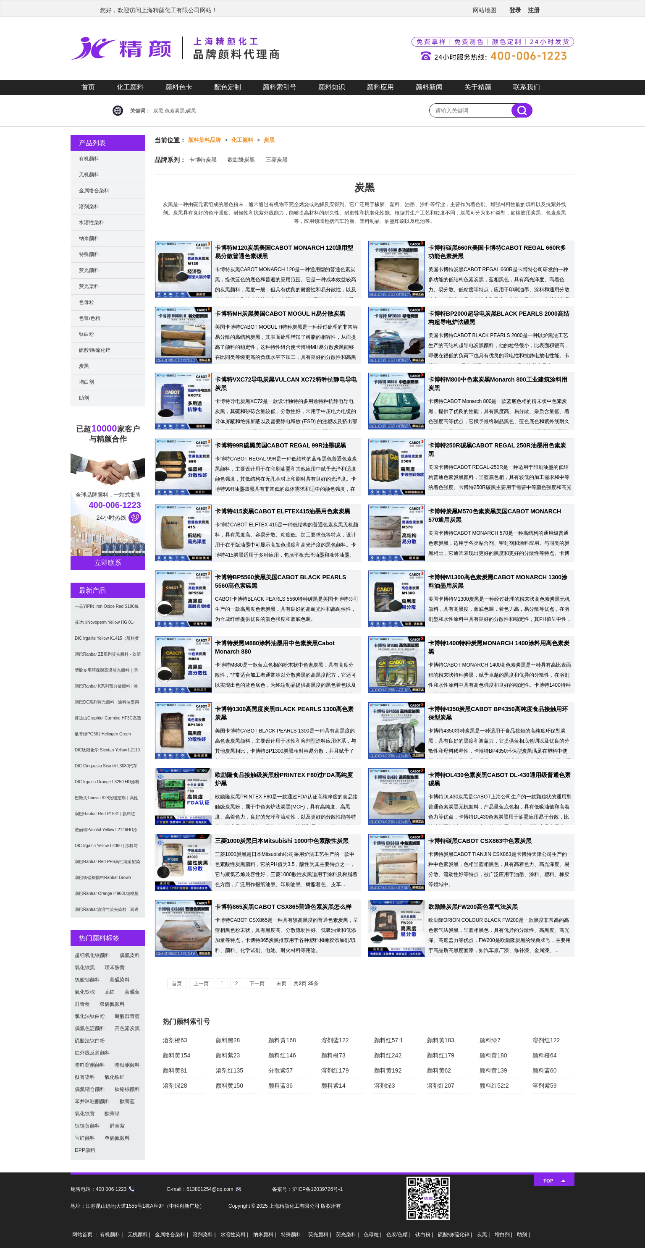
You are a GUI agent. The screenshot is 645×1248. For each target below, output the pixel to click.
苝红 (110, 992)
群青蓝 (82, 1004)
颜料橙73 (333, 1055)
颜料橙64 (544, 1055)
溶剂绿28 (175, 1085)
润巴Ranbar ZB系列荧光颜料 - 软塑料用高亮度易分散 (108, 657)
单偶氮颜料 (117, 1138)
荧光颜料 (89, 270)
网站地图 (484, 10)
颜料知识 (331, 87)
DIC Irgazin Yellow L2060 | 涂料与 (106, 845)
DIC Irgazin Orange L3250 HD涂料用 (107, 785)
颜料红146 (282, 1055)
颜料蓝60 (544, 1070)
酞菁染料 (85, 1077)
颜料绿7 (490, 1040)
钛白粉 (86, 334)
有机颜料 (89, 159)
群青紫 (117, 1126)
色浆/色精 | (399, 1235)
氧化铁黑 (85, 968)
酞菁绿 (112, 1114)
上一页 (201, 983)
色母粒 (86, 302)
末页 (281, 983)
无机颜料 (89, 175)
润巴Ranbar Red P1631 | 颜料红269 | (105, 816)
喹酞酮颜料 (127, 1065)
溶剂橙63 (175, 1040)
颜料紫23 (228, 1055)
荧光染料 (89, 286)
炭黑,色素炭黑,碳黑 (174, 111)
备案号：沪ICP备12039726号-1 (307, 1189)
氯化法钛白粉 (90, 1016)
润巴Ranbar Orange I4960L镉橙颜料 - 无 (107, 896)
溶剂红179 (335, 1070)
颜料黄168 (282, 1040)
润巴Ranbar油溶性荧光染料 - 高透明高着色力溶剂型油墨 (107, 912)
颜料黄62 (439, 1070)
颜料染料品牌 (204, 140)
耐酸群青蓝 (127, 1016)
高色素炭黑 (127, 1028)
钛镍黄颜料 (87, 1126)
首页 (88, 87)
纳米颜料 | (265, 1235)
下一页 (257, 983)
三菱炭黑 (277, 160)
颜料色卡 (178, 87)
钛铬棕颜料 (127, 1089)
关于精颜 (477, 87)
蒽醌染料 (120, 980)
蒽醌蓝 (132, 992)
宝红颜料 (85, 1138)
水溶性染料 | (235, 1235)
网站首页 (82, 1235)
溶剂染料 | (205, 1235)
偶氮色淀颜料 (90, 1028)
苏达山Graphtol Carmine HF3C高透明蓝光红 (108, 721)
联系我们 (526, 87)
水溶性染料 (91, 222)
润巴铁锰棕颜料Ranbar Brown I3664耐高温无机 (103, 880)
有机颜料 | (112, 1235)
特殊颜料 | (293, 1235)
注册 (534, 10)
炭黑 (269, 140)
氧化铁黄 (85, 1114)
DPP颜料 (85, 1150)
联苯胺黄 (115, 968)
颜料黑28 (228, 1040)
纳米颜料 (89, 238)
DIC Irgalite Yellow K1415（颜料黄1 (107, 641)
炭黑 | (484, 1235)
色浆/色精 (89, 318)
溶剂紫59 (544, 1085)
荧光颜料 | (320, 1235)
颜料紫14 (333, 1085)
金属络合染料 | (172, 1235)
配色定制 (227, 87)
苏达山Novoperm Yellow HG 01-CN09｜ (104, 625)
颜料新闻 (429, 87)
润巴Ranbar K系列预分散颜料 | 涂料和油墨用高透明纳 (106, 689)
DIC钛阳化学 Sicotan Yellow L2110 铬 (107, 753)
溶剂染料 (89, 206)
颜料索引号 (279, 87)
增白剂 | (504, 1235)
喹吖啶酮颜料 (90, 1065)
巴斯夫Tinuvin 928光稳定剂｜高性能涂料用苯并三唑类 (106, 800)
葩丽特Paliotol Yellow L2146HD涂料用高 (106, 832)
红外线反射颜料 (92, 1053)
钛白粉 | (425, 1235)
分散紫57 (280, 1070)
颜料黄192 (387, 1070)
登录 (515, 10)
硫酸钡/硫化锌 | (456, 1235)
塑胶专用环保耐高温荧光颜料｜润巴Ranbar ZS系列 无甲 (106, 673)
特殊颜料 (89, 254)
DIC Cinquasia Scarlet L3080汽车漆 (106, 769)
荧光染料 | (348, 1235)
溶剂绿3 (384, 1085)
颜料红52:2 (494, 1085)
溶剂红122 (546, 1040)
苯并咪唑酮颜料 (92, 1101)
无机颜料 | (140, 1235)
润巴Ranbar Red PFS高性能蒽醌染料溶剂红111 (107, 864)
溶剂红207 (440, 1085)
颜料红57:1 (388, 1040)
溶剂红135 (229, 1070)
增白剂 (86, 382)
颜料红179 (440, 1055)
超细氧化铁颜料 (92, 955)
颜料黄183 (440, 1040)
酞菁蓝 (127, 1101)
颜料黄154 (176, 1055)
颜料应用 (380, 87)
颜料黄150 (229, 1085)
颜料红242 (387, 1055)
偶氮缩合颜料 (90, 1089)
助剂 (84, 398)
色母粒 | (373, 1235)
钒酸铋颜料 (87, 980)
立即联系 (107, 562)
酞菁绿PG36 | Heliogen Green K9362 (103, 737)
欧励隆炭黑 (241, 160)
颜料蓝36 (280, 1085)
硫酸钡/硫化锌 (94, 350)
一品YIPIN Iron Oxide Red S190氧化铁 (107, 609)
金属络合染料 (94, 191)
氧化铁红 (115, 1077)
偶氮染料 (130, 955)
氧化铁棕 (85, 992)
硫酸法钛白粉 (90, 1041)
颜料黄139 (493, 1070)
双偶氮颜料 (112, 1004)
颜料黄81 (175, 1070)
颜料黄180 (493, 1055)
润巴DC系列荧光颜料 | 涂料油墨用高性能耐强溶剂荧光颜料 (107, 705)
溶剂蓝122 (335, 1040)
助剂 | (523, 1235)
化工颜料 (130, 87)
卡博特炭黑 (203, 160)
